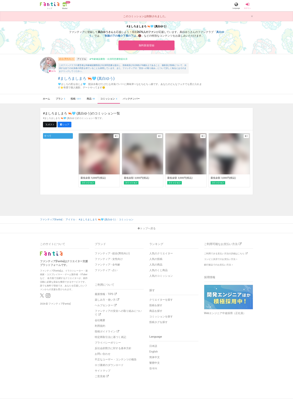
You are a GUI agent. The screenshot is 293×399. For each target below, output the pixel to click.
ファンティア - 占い (106, 270)
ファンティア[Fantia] (59, 304)
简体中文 (154, 357)
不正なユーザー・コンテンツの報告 (116, 359)
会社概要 (100, 320)
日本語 (153, 346)
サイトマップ (102, 370)
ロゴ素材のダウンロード (109, 365)
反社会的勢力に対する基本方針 (113, 348)
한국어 (153, 368)
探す (152, 290)
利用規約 (100, 326)
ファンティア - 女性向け (109, 259)
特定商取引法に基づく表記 (110, 337)
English (153, 351)
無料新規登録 (146, 45)
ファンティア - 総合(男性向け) (112, 253)
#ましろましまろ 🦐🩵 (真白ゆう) (86, 79)
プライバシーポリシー (108, 342)
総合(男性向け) (66, 59)
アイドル (81, 59)
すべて (47, 136)
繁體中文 (154, 363)
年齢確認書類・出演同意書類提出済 (108, 59)
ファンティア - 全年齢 (107, 264)
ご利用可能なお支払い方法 (222, 244)
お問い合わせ (102, 354)
